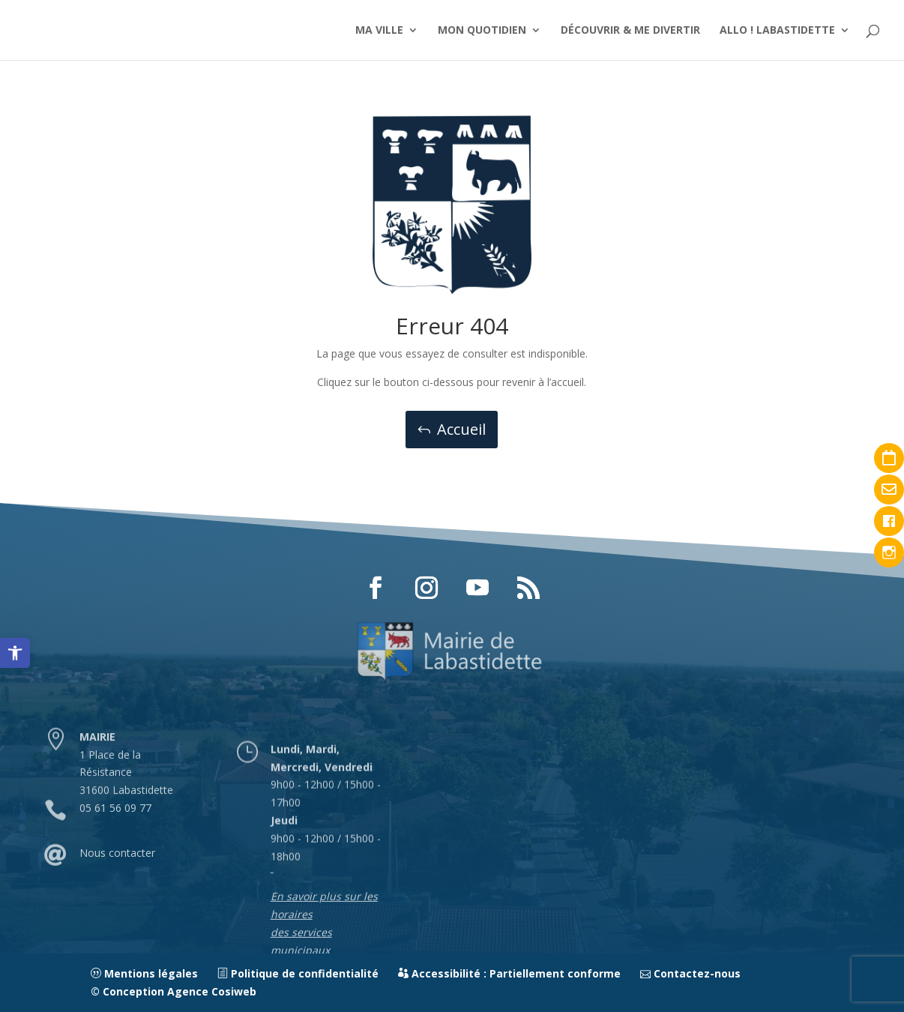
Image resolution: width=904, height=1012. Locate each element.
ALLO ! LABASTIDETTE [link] (777, 31)
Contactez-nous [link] (690, 973)
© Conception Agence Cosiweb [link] (173, 991)
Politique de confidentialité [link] (298, 973)
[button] (375, 610)
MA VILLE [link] (379, 31)
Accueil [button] (461, 429)
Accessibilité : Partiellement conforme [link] (509, 973)
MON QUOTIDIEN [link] (482, 31)
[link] (15, 653)
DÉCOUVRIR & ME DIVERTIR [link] (630, 31)
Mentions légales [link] (144, 973)
